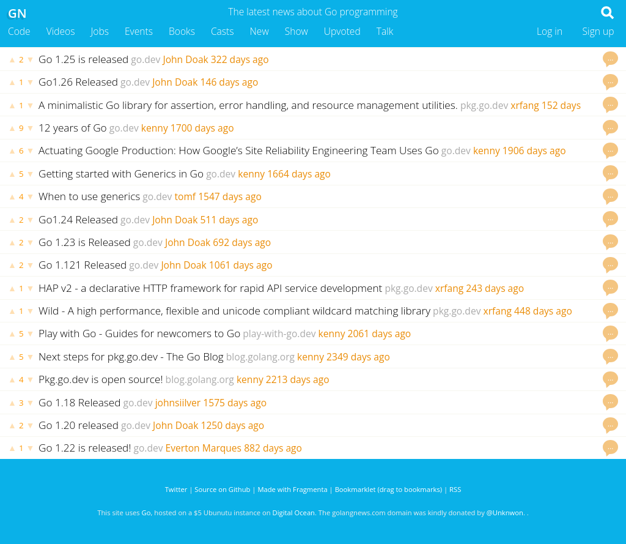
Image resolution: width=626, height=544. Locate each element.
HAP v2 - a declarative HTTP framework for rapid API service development (210, 288)
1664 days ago (299, 174)
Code (19, 31)
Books (182, 31)
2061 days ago (379, 333)
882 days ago (273, 448)
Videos (60, 31)
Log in (549, 31)
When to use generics (89, 196)
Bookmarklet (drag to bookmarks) (388, 489)
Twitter (176, 489)
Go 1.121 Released (83, 265)
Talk (385, 31)
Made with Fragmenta (292, 489)
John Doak (185, 59)
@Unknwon (505, 512)
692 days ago (242, 242)
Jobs (99, 31)
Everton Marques (204, 448)
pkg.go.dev (484, 105)
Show (296, 31)
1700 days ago (202, 128)
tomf (185, 196)
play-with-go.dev (279, 333)
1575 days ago (235, 402)
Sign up (598, 31)
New (259, 31)
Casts (222, 31)
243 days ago (495, 288)
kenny (154, 128)
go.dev (145, 59)
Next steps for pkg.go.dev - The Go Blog (131, 356)
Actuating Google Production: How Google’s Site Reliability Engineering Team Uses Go (239, 150)
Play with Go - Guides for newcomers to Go (139, 333)
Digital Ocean (294, 512)
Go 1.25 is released (83, 59)
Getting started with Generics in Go (121, 173)
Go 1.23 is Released (85, 242)
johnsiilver (178, 402)
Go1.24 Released (78, 219)
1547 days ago (230, 196)
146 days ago (230, 82)
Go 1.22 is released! (85, 448)
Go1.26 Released (78, 82)
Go (146, 512)
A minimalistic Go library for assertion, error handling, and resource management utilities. (248, 105)
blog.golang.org (260, 356)
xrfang (524, 105)
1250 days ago (232, 425)
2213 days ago (298, 379)
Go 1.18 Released (80, 402)
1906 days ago (534, 150)
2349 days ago (358, 356)
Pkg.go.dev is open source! (101, 379)
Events (139, 31)
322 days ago (240, 59)
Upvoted (342, 31)
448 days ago (543, 311)
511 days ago (230, 219)
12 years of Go (73, 128)
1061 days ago (241, 265)
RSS (455, 489)
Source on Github (222, 489)
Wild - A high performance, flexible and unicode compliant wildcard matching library (234, 311)
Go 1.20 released (79, 425)
